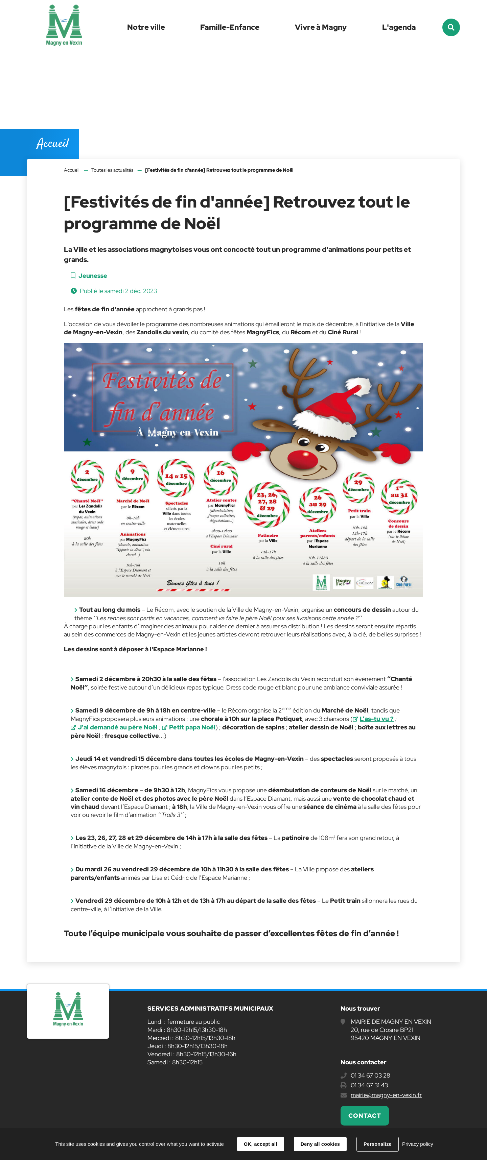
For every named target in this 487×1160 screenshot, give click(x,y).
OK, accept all (260, 1144)
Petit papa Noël (192, 727)
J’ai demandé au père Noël (118, 727)
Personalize (377, 1144)
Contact (364, 1115)
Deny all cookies (320, 1144)
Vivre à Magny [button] (321, 27)
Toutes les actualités (112, 170)
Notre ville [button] (146, 27)
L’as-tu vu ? (377, 719)
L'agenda (399, 27)
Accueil (71, 170)
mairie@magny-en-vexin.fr (386, 1095)
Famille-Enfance (229, 27)
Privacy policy (417, 1144)
